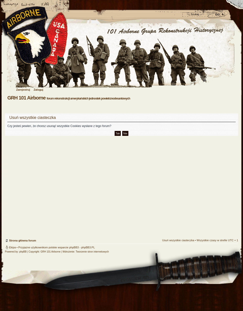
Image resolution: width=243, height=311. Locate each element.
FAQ (45, 4)
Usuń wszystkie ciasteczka (178, 240)
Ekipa (12, 247)
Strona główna (11, 4)
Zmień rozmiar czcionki (28, 4)
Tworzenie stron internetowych (92, 251)
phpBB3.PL (88, 247)
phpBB (23, 251)
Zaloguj (38, 89)
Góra (232, 210)
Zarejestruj (23, 89)
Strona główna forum (121, 55)
